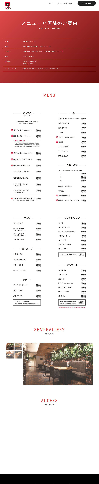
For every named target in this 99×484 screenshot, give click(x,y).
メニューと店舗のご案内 (65, 3)
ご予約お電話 (87, 3)
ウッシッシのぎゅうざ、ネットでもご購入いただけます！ (49, 473)
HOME (41, 28)
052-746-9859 (28, 56)
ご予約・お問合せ (62, 464)
